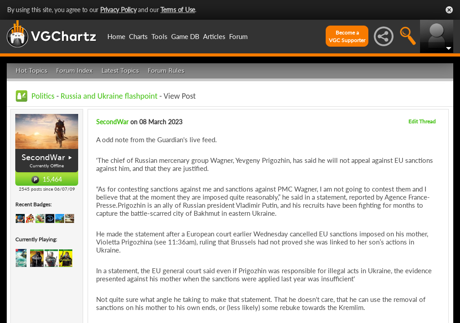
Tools (159, 36)
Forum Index (74, 70)
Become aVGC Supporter (347, 36)
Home (116, 36)
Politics (42, 96)
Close (449, 9)
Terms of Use (177, 9)
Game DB (185, 36)
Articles (214, 36)
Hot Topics (31, 70)
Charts (138, 36)
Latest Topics (120, 70)
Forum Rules (166, 70)
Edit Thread (422, 121)
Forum (238, 36)
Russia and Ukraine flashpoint (109, 96)
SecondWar (43, 157)
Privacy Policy (118, 9)
